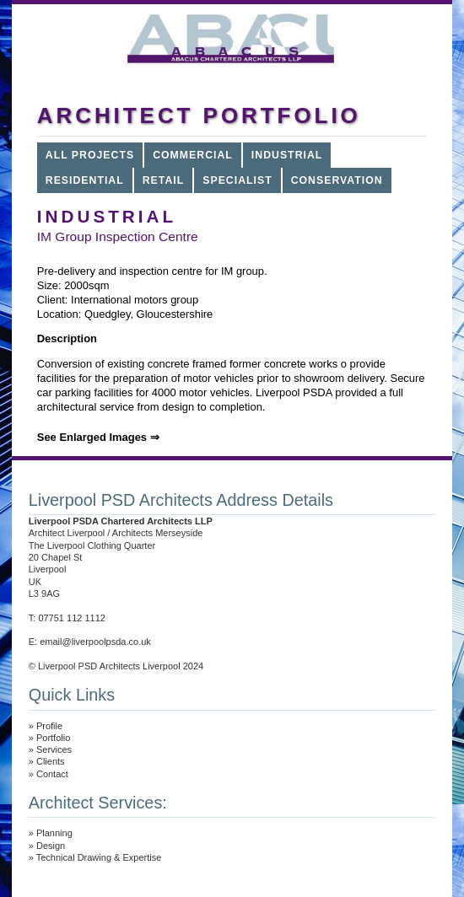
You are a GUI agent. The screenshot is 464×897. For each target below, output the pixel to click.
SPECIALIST (237, 180)
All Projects (90, 155)
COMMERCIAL (193, 155)
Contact (52, 774)
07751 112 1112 (71, 618)
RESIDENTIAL (85, 180)
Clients (50, 761)
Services (54, 749)
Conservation (337, 180)
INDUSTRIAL (286, 155)
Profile (49, 726)
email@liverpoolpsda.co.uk (95, 641)
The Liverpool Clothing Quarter (92, 545)
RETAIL (164, 180)
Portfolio (53, 738)
